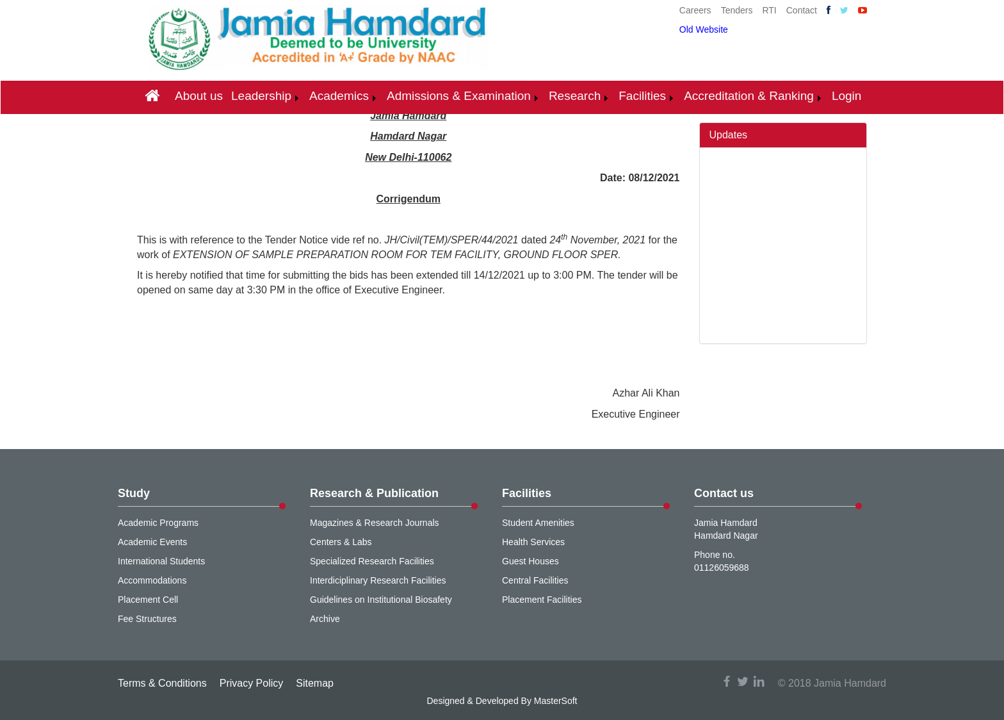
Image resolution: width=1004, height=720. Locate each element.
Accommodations (152, 580)
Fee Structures (147, 619)
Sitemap (315, 683)
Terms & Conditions (162, 683)
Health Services (533, 542)
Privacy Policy (252, 683)
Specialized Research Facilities (372, 561)
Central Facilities (535, 580)
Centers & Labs (341, 542)
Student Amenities (538, 523)
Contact (801, 10)
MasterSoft (556, 701)
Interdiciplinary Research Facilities (378, 580)
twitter (742, 681)
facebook (726, 681)
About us (199, 95)
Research (575, 95)
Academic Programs (158, 523)
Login (847, 95)
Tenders (737, 10)
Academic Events (152, 542)
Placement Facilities (542, 599)
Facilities (642, 95)
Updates (728, 134)
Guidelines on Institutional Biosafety (381, 599)
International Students (161, 561)
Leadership (261, 95)
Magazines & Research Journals (374, 523)
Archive (325, 619)
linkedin (758, 681)
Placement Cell (148, 599)
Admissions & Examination (459, 95)
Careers (695, 10)
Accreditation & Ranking (749, 95)
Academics (339, 95)
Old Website (703, 29)
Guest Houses (530, 561)
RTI (769, 10)
